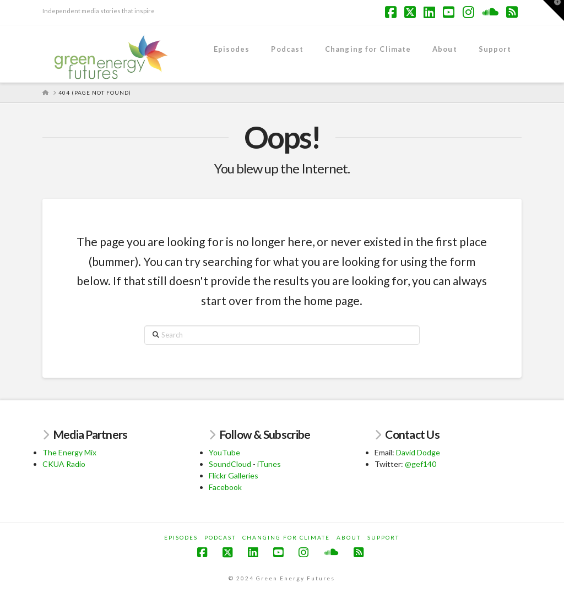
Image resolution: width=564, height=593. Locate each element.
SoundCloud (230, 464)
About (349, 537)
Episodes (181, 537)
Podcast (220, 537)
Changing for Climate (286, 537)
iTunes (269, 464)
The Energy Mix (69, 452)
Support (383, 537)
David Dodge (418, 452)
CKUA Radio (63, 464)
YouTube (224, 452)
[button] (553, 10)
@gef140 (420, 464)
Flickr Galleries (233, 475)
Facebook (225, 487)
